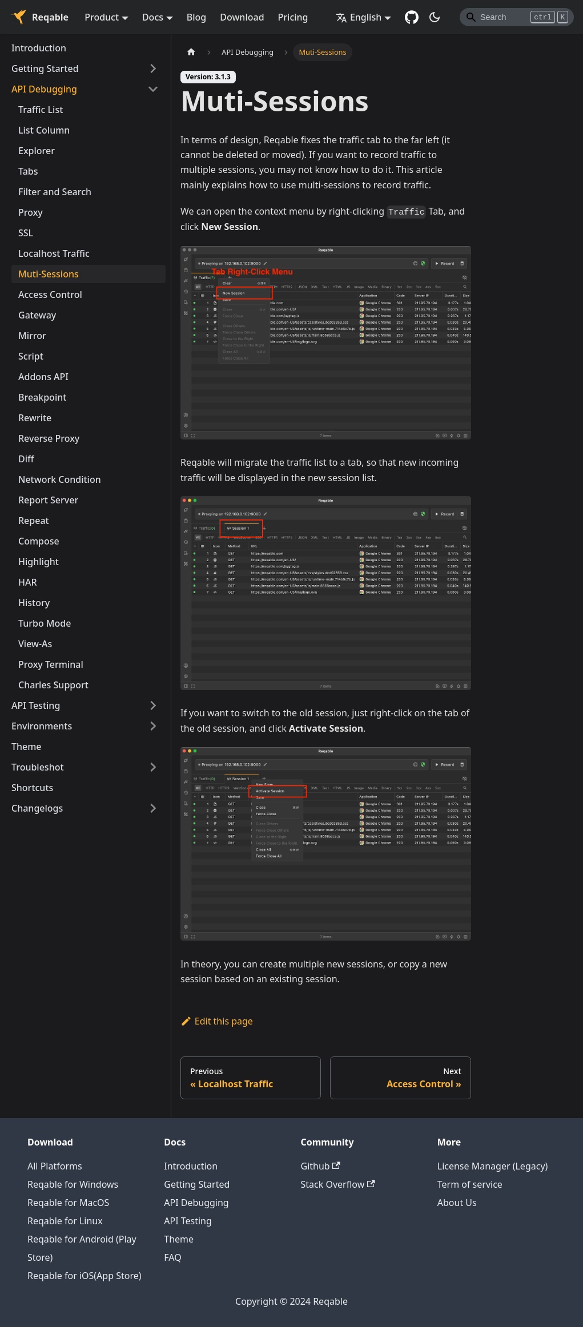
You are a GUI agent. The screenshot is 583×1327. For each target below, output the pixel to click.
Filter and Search (54, 191)
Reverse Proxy (48, 438)
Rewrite (34, 418)
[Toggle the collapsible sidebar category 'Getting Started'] (153, 68)
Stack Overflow (338, 1184)
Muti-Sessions (48, 274)
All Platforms (54, 1166)
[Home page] (191, 52)
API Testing (35, 705)
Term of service (469, 1184)
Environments (41, 726)
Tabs (28, 171)
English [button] (358, 17)
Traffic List (40, 109)
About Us (457, 1202)
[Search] (517, 17)
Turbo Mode (44, 623)
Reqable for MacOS (68, 1202)
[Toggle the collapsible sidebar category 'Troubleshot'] (153, 767)
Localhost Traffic (54, 253)
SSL (25, 233)
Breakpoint (42, 397)
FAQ (172, 1257)
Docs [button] (152, 17)
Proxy (30, 212)
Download (242, 17)
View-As (35, 644)
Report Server (48, 500)
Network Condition (59, 479)
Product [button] (102, 17)
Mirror (32, 335)
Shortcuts (32, 787)
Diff (26, 459)
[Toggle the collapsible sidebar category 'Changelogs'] (153, 808)
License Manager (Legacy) (492, 1166)
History (34, 602)
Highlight (38, 561)
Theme (26, 746)
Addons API (43, 376)
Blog (196, 17)
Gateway (37, 315)
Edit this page (216, 1021)
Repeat (33, 520)
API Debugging (44, 89)
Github (320, 1166)
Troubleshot (37, 767)
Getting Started (45, 68)
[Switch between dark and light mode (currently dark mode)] (434, 17)
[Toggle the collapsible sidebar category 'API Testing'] (153, 705)
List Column (44, 130)
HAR (27, 582)
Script (30, 356)
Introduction (38, 48)
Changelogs (37, 808)
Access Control (50, 294)
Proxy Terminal (50, 664)
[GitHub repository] (411, 17)
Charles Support (53, 685)
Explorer (36, 150)
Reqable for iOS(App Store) (84, 1275)
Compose (38, 541)
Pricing (293, 17)
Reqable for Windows (72, 1184)
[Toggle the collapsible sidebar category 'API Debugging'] (153, 89)
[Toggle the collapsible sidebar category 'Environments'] (153, 726)
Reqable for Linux (65, 1221)
